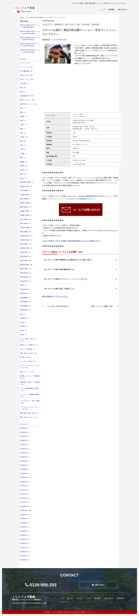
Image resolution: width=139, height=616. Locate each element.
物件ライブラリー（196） (27, 100)
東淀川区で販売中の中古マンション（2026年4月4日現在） (30, 26)
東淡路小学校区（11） (26, 236)
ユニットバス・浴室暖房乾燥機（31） (29, 395)
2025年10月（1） (25, 453)
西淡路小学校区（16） (26, 240)
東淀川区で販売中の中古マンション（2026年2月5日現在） (30, 38)
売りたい (80, 598)
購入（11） (23, 87)
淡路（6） (23, 112)
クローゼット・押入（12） (28, 361)
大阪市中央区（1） (25, 289)
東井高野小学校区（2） (27, 182)
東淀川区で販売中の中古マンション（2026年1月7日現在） (30, 45)
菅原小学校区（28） (26, 231)
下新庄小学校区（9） (26, 227)
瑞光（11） (23, 145)
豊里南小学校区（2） (26, 203)
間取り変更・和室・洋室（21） (29, 413)
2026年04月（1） (25, 428)
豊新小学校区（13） (26, 207)
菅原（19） (23, 141)
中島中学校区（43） (26, 277)
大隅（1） (23, 120)
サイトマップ (64, 602)
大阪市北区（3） (25, 293)
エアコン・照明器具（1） (27, 349)
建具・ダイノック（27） (27, 372)
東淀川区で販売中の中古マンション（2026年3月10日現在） (30, 32)
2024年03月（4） (25, 531)
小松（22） (23, 133)
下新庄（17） (24, 137)
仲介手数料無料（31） (26, 71)
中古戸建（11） (24, 83)
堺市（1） (23, 314)
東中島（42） (24, 170)
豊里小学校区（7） (25, 199)
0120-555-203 (41, 584)
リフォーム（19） (25, 63)
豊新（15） (23, 174)
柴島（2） (23, 128)
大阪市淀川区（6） (25, 281)
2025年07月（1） (25, 465)
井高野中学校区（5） (26, 248)
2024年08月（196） (26, 510)
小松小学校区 (85, 24)
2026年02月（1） (25, 436)
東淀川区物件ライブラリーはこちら (55, 296)
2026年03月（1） (25, 432)
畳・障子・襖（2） (25, 357)
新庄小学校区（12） (26, 223)
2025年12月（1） (25, 444)
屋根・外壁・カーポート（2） (29, 417)
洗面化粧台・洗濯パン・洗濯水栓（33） (30, 383)
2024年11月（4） (25, 498)
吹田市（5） (23, 285)
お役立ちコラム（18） (26, 75)
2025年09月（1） (25, 457)
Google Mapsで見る (79, 122)
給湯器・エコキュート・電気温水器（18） (30, 377)
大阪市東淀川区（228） (27, 96)
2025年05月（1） (25, 473)
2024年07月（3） (25, 514)
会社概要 (111, 9)
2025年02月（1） (25, 486)
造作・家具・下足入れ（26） (28, 353)
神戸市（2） (23, 330)
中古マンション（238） (27, 79)
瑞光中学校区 (95, 24)
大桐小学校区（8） (25, 190)
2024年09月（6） (25, 506)
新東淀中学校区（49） (26, 264)
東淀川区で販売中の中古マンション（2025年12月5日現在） (30, 51)
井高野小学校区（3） (26, 186)
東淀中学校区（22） (26, 256)
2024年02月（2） (25, 535)
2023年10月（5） (25, 551)
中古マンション (47, 24)
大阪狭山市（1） (25, 318)
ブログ (88, 598)
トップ (102, 9)
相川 (78, 24)
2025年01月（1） (25, 490)
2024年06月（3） (25, 518)
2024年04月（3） (25, 527)
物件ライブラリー (70, 24)
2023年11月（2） (25, 547)
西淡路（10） (24, 161)
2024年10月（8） (25, 502)
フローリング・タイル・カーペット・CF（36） (30, 408)
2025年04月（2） (25, 477)
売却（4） (23, 91)
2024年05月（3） (25, 523)
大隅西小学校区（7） (26, 211)
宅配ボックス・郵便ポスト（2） (29, 345)
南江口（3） (23, 178)
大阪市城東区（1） (25, 301)
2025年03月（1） (25, 481)
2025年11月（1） (25, 448)
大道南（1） (23, 153)
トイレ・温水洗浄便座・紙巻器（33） (29, 389)
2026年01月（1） (25, 440)
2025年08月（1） (25, 461)
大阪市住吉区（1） (25, 310)
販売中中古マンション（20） (28, 104)
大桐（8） (23, 149)
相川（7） (23, 108)
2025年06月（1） (25, 469)
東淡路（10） (24, 166)
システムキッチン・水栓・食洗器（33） (30, 402)
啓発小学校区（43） (26, 244)
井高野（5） (23, 116)
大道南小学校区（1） (26, 194)
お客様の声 (120, 598)
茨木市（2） (23, 322)
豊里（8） (23, 157)
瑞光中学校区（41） (26, 260)
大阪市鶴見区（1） (25, 306)
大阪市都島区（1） (25, 297)
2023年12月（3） (25, 543)
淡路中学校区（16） (26, 273)
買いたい (70, 598)
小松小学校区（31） (26, 219)
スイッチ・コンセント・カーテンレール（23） (30, 366)
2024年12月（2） (25, 494)
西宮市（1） (23, 334)
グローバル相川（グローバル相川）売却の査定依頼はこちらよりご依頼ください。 (72, 241)
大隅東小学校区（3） (26, 215)
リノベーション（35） (26, 67)
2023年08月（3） (25, 560)
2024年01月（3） (25, 539)
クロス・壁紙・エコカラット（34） (28, 340)
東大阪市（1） (24, 326)
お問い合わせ (122, 9)
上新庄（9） (23, 124)
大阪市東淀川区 (58, 24)
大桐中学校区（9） (25, 252)
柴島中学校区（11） (26, 268)
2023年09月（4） (25, 556)
